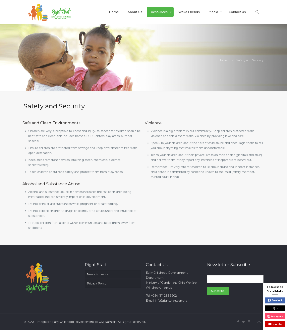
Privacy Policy (96, 283)
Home (223, 60)
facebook (275, 300)
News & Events (97, 274)
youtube (275, 324)
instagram (275, 316)
